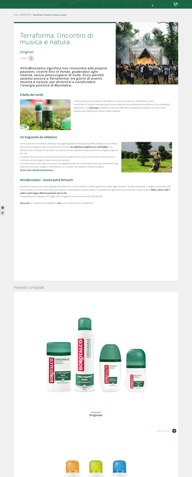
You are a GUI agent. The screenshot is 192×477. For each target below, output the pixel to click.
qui (59, 203)
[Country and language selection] (175, 4)
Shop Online (147, 5)
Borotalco (94, 107)
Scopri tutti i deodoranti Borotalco (36, 170)
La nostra (99, 5)
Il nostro (115, 5)
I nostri (64, 5)
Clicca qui (24, 203)
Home (16, 15)
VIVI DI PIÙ (25, 14)
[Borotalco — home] (26, 4)
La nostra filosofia (82, 5)
